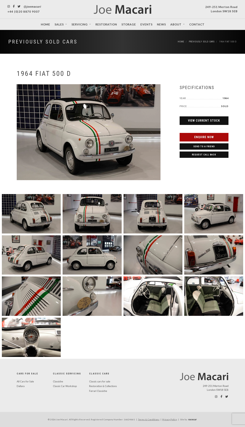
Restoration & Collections (103, 386)
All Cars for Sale (25, 381)
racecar (192, 419)
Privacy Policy (169, 419)
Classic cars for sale (99, 381)
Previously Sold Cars (42, 42)
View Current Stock (204, 120)
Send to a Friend (204, 146)
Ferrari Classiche (98, 390)
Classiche (58, 381)
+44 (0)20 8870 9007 (23, 11)
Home (181, 41)
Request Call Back (204, 154)
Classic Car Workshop (65, 386)
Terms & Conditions (149, 419)
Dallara (21, 386)
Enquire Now (204, 137)
